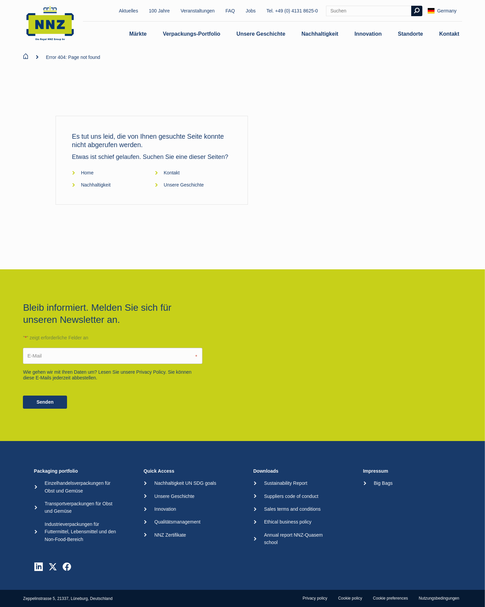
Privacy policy (315, 598)
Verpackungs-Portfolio (191, 34)
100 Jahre (159, 10)
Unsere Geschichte (260, 34)
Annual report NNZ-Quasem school (293, 538)
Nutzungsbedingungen (439, 598)
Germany (442, 10)
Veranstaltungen (198, 10)
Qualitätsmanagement (177, 522)
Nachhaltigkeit (319, 34)
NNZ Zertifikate (170, 535)
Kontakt (449, 34)
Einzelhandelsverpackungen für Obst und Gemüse (77, 486)
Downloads (266, 471)
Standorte (410, 34)
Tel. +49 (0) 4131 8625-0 (292, 10)
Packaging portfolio (56, 471)
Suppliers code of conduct (291, 496)
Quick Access (158, 471)
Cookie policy (350, 598)
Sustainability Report (285, 483)
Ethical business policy (288, 522)
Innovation (368, 34)
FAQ (230, 10)
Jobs (251, 10)
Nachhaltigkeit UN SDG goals (185, 483)
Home (82, 172)
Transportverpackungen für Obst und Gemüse (78, 507)
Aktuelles (128, 10)
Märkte (138, 34)
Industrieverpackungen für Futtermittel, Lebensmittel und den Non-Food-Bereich (80, 531)
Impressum (375, 471)
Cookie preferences (390, 598)
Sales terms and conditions (292, 509)
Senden (45, 402)
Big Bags (383, 483)
